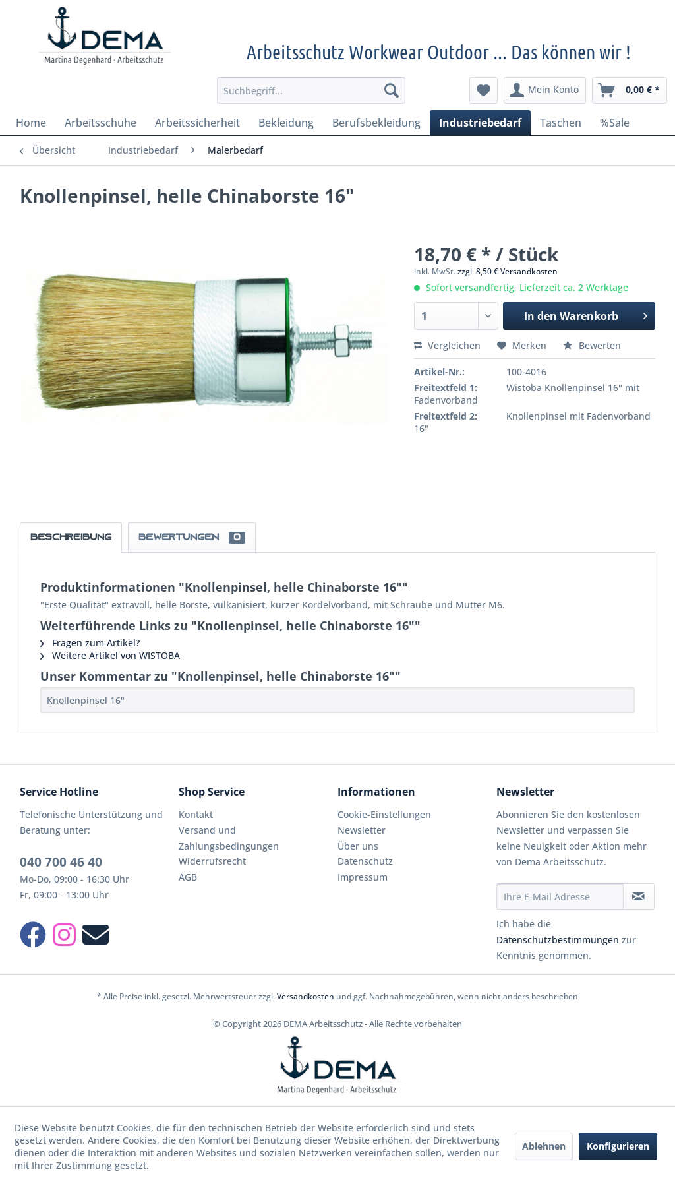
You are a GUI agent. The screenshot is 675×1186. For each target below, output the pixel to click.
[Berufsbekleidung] (376, 122)
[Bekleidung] (286, 122)
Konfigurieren (618, 1146)
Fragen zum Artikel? (90, 643)
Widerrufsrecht (212, 861)
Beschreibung (70, 537)
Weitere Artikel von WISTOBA (110, 655)
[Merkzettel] (483, 90)
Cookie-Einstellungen (384, 814)
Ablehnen (544, 1146)
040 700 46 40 (61, 862)
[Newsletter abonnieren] (639, 896)
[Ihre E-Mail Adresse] (560, 896)
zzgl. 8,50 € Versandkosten (507, 271)
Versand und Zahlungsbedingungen (229, 838)
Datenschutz (365, 861)
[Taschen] (561, 122)
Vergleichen (447, 345)
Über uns (358, 846)
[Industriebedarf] (480, 122)
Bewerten (592, 345)
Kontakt (196, 814)
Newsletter (362, 830)
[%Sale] (615, 122)
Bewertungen (191, 538)
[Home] (31, 122)
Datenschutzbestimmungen (557, 939)
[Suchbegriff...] (311, 90)
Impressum (363, 877)
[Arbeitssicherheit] (197, 122)
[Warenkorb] (629, 90)
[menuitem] (311, 90)
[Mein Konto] (545, 90)
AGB (188, 877)
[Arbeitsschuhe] (100, 122)
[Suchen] (391, 90)
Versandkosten (305, 996)
